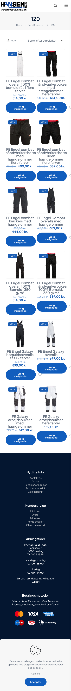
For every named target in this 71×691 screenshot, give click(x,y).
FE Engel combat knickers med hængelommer (20, 221)
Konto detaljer (35, 521)
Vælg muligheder (20, 107)
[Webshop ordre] (45, 40)
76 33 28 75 (37, 554)
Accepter (35, 681)
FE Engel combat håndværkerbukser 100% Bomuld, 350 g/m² (52, 288)
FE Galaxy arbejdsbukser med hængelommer (20, 421)
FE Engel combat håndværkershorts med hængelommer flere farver (21, 155)
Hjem (19, 25)
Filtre (11, 40)
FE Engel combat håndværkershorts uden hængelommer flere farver (52, 155)
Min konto (35, 511)
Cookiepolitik (35, 491)
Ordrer (35, 514)
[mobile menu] (66, 5)
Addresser (35, 518)
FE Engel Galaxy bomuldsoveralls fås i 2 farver (20, 354)
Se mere (35, 673)
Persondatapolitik (35, 488)
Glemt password (35, 525)
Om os (35, 481)
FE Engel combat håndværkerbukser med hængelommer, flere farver (52, 87)
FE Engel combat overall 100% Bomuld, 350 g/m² (20, 288)
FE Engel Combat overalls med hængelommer (51, 221)
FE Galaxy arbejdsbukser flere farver (51, 419)
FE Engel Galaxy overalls (51, 353)
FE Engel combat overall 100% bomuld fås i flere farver (20, 86)
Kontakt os (36, 477)
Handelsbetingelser (35, 484)
